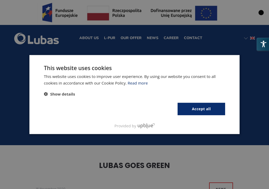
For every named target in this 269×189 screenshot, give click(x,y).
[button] (59, 94)
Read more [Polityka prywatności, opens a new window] (138, 83)
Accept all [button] (201, 108)
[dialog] (134, 94)
